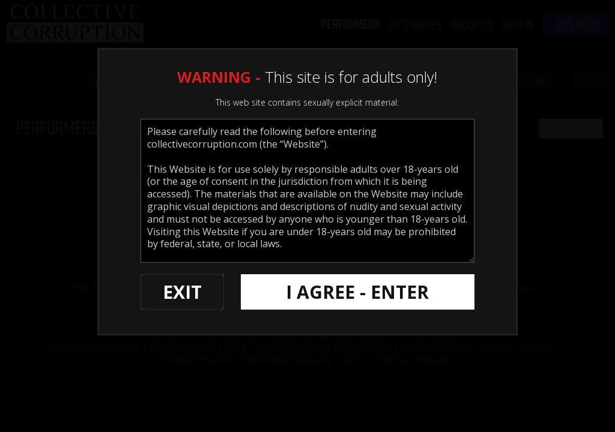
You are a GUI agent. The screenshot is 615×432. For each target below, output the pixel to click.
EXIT (182, 292)
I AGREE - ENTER (357, 292)
